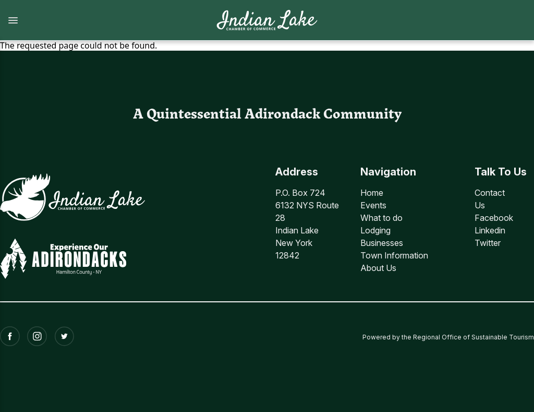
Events (373, 205)
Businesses (381, 243)
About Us (378, 268)
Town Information (394, 255)
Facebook (494, 218)
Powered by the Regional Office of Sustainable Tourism (448, 336)
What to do (381, 218)
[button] (102, 20)
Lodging (375, 230)
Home (371, 192)
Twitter (488, 243)
